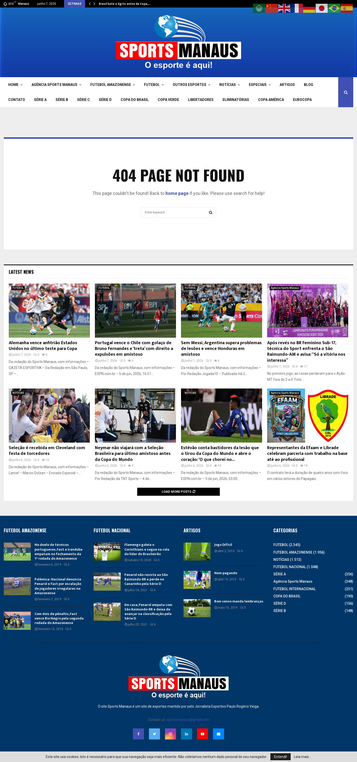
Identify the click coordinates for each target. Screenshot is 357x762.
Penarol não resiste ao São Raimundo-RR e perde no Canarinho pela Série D (146, 579)
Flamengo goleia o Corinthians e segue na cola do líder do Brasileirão (146, 549)
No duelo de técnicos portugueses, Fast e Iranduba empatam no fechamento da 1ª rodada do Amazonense (58, 551)
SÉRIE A (40, 100)
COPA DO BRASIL (135, 100)
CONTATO (16, 100)
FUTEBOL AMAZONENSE (110, 85)
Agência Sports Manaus (285, 288)
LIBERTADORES (201, 100)
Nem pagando (225, 573)
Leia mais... (302, 756)
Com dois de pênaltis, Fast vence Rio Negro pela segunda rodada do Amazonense (59, 618)
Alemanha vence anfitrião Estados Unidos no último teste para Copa (43, 345)
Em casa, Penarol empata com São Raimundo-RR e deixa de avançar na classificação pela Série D (148, 611)
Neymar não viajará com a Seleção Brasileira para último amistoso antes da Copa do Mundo (132, 453)
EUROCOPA (302, 100)
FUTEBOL (152, 85)
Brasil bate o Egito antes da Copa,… (124, 3)
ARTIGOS (287, 85)
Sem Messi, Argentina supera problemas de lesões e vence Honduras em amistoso (221, 348)
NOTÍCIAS (227, 85)
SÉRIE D (105, 100)
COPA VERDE (168, 100)
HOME (13, 85)
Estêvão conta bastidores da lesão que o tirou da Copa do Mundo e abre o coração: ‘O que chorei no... (220, 453)
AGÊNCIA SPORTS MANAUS (54, 85)
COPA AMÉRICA (271, 100)
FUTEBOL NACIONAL (289, 567)
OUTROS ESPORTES (189, 85)
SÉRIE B (62, 100)
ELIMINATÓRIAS (236, 100)
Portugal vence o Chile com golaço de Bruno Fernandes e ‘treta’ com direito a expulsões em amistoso (134, 348)
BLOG (308, 85)
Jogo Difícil (223, 545)
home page (177, 193)
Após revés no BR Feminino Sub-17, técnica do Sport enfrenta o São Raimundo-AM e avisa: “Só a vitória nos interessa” (306, 351)
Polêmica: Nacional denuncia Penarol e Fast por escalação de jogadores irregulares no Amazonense (58, 586)
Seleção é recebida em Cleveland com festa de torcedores (47, 450)
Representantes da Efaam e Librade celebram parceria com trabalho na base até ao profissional (307, 453)
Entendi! (280, 757)
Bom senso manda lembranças (238, 601)
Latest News (21, 272)
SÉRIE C (83, 100)
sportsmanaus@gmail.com (187, 720)
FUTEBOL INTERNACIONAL (294, 589)
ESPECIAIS (258, 85)
